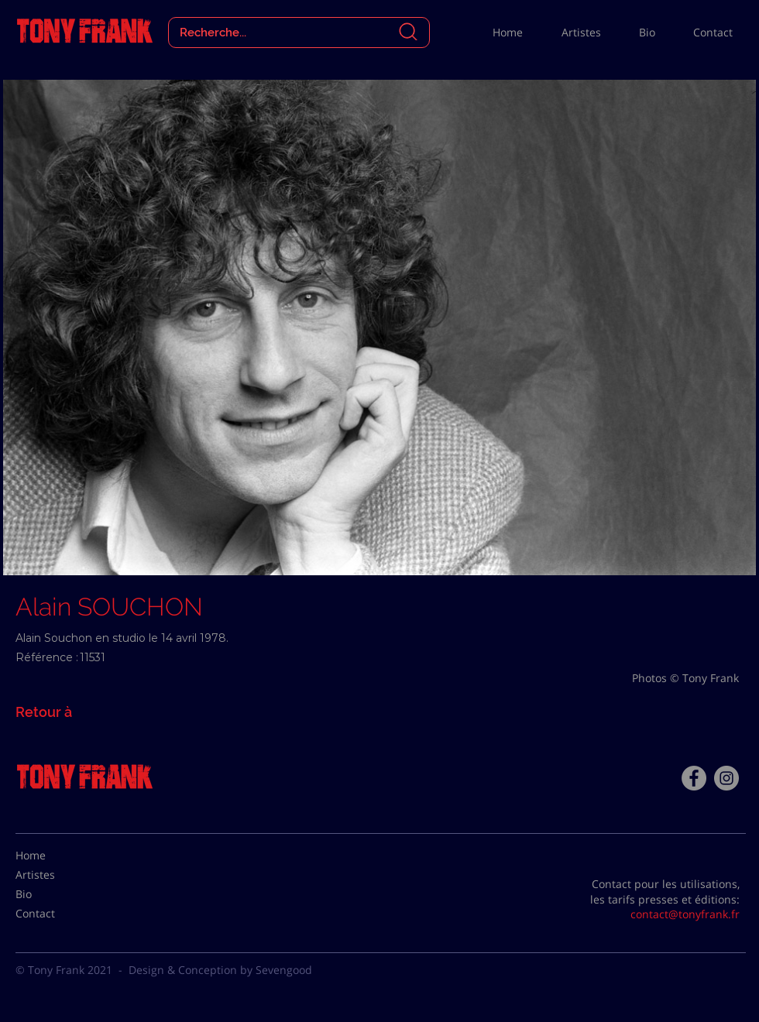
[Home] (54, 855)
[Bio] (54, 894)
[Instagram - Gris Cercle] (726, 778)
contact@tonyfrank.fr (685, 914)
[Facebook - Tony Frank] (694, 778)
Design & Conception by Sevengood (220, 969)
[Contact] (54, 913)
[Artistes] (54, 874)
